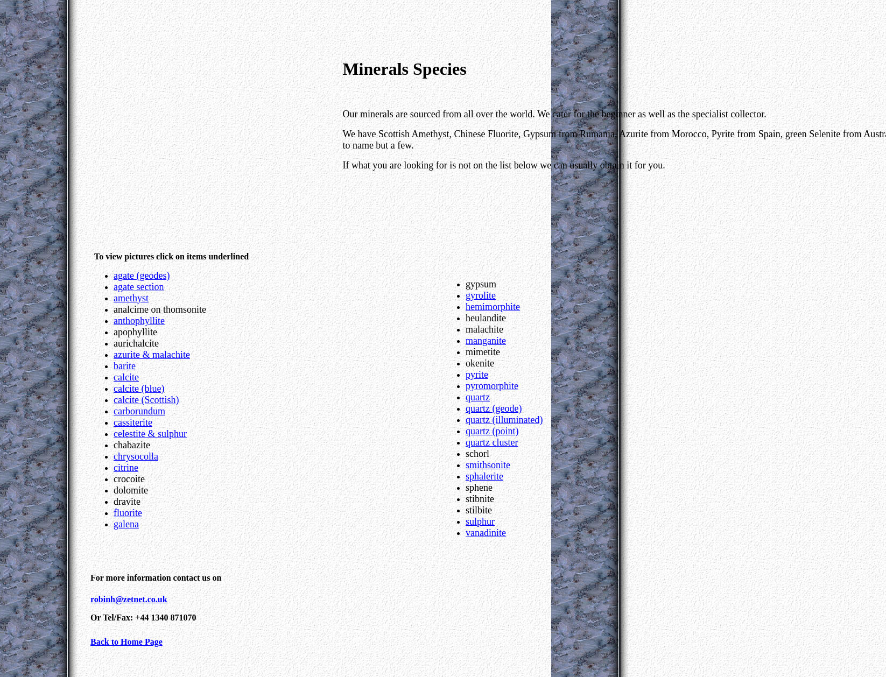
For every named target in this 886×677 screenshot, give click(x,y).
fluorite (128, 512)
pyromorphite (492, 385)
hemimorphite (493, 306)
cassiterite (133, 422)
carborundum (139, 411)
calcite (126, 377)
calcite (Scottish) (146, 399)
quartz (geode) (494, 408)
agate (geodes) (142, 275)
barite (125, 366)
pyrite (477, 374)
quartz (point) (492, 431)
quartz (478, 397)
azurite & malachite (152, 354)
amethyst (131, 298)
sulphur (480, 521)
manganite (486, 340)
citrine (126, 467)
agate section (139, 286)
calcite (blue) (139, 388)
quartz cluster (492, 442)
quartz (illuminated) (504, 419)
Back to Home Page (126, 641)
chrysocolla (136, 456)
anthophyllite (139, 320)
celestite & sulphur (150, 433)
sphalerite (484, 476)
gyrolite (481, 295)
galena (126, 524)
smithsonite (488, 465)
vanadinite (486, 532)
